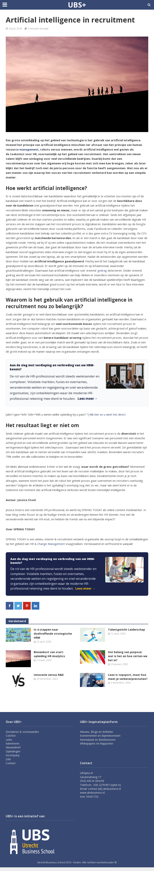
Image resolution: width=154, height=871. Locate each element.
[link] (77, 574)
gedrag (102, 270)
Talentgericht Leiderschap (127, 630)
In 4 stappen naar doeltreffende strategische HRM (53, 634)
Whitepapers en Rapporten (96, 747)
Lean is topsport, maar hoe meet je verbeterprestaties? (127, 680)
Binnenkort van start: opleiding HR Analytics (49, 654)
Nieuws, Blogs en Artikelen (96, 735)
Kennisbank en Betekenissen (97, 743)
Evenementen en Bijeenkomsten (100, 739)
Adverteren (12, 747)
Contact (11, 767)
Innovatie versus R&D (49, 675)
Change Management (51, 544)
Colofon (11, 739)
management (29, 149)
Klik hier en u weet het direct (107, 414)
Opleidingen (13, 755)
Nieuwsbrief (13, 751)
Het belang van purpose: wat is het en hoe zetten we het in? (125, 657)
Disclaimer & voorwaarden (22, 735)
